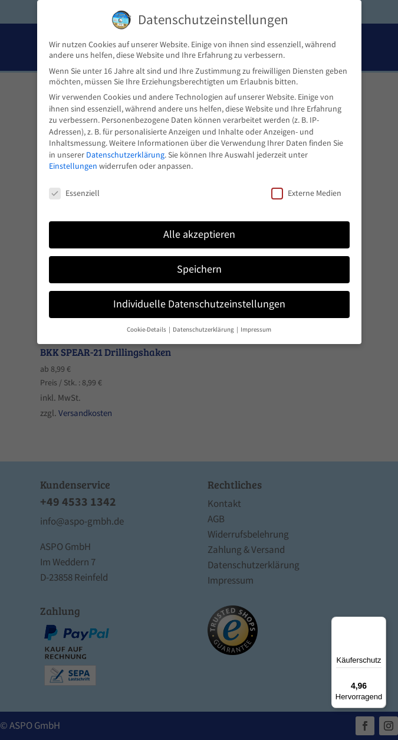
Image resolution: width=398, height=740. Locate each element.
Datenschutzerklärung (125, 154)
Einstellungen (73, 166)
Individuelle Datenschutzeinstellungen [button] (199, 303)
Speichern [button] (199, 269)
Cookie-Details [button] (147, 329)
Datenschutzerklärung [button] (204, 329)
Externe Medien (306, 193)
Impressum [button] (256, 329)
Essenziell (74, 193)
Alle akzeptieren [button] (199, 234)
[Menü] (379, 624)
